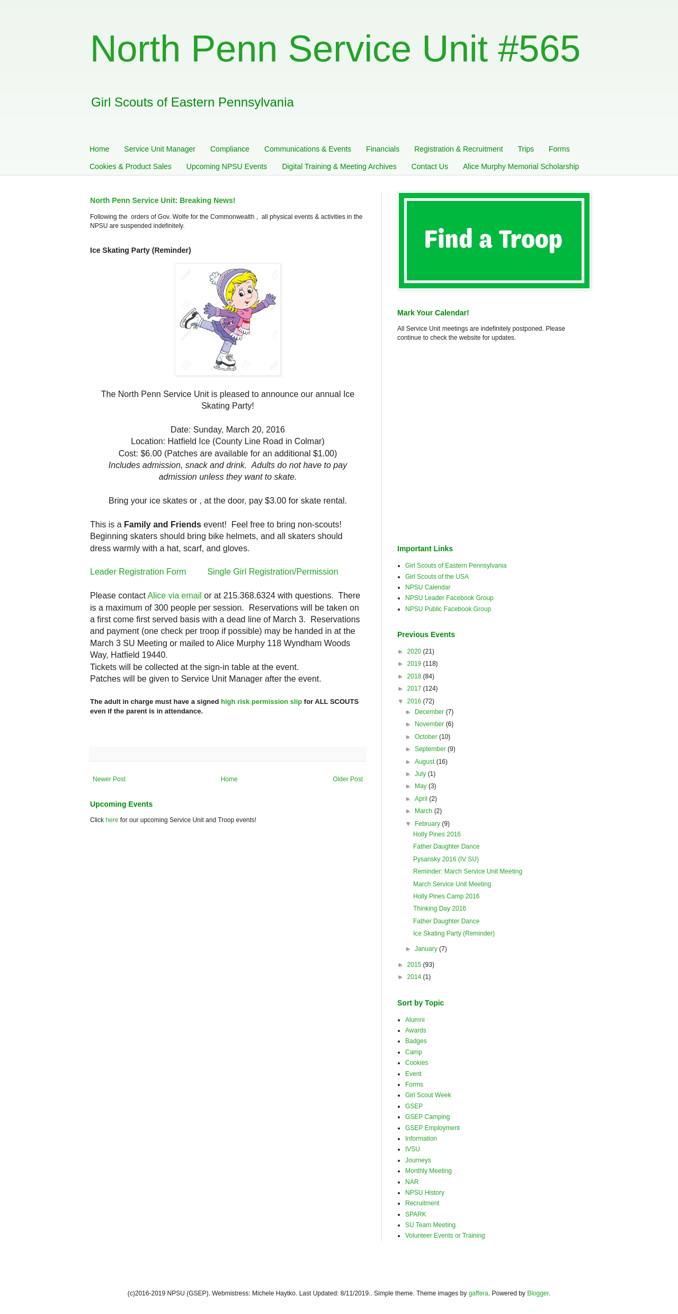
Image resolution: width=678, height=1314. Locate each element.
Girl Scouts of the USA (437, 576)
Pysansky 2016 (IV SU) (446, 859)
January (427, 949)
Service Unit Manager (159, 149)
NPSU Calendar (427, 587)
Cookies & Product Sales (131, 166)
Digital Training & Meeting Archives (339, 166)
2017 (415, 688)
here (111, 820)
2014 (415, 977)
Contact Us (430, 166)
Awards (415, 1030)
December (430, 712)
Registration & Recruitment (458, 149)
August (425, 761)
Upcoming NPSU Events (226, 166)
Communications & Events (307, 149)
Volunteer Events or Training (445, 1235)
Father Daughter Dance (446, 846)
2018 (415, 676)
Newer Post (109, 779)
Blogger (538, 1293)
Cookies (416, 1062)
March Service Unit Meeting (452, 884)
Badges (416, 1041)
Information (421, 1138)
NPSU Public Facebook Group (448, 609)
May (422, 786)
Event (413, 1074)
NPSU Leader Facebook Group (449, 598)
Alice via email (175, 595)
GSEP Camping (427, 1117)
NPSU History (424, 1192)
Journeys (418, 1160)
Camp (413, 1052)
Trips (526, 149)
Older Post (348, 779)
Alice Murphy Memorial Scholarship (521, 166)
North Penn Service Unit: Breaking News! (162, 200)
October (427, 736)
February (428, 823)
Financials (382, 149)
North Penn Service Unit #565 (335, 48)
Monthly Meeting (428, 1171)
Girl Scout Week (428, 1095)
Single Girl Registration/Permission (272, 571)
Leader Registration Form (138, 571)
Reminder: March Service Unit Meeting (467, 871)
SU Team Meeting (430, 1225)
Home (99, 149)
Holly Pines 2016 (437, 834)
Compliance (229, 149)
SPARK (415, 1214)
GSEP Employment (432, 1128)
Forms (559, 149)
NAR (411, 1182)
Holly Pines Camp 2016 (446, 896)
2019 (415, 663)
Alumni (415, 1020)
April (422, 798)
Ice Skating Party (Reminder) (454, 933)
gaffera (478, 1293)
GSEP (414, 1106)
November (430, 724)
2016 (415, 701)
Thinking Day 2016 (439, 908)
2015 (415, 964)
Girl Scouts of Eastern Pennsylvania (455, 565)
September (431, 749)
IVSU (412, 1149)
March (424, 811)
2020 (415, 651)
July (421, 774)
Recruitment (422, 1203)
